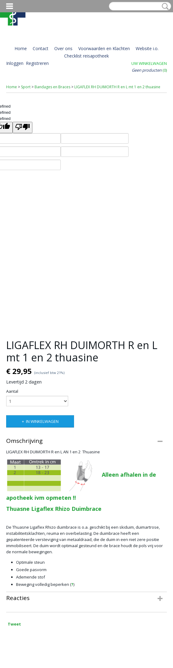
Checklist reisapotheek (86, 56)
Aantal (12, 391)
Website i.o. (147, 48)
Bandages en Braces (52, 86)
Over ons (63, 48)
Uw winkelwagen (149, 63)
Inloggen (14, 63)
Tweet (14, 624)
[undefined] (22, 127)
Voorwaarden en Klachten (104, 48)
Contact (40, 48)
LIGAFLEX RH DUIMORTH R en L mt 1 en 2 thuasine (117, 86)
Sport (26, 86)
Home (20, 48)
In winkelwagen (42, 421)
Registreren (37, 63)
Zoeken (164, 6)
